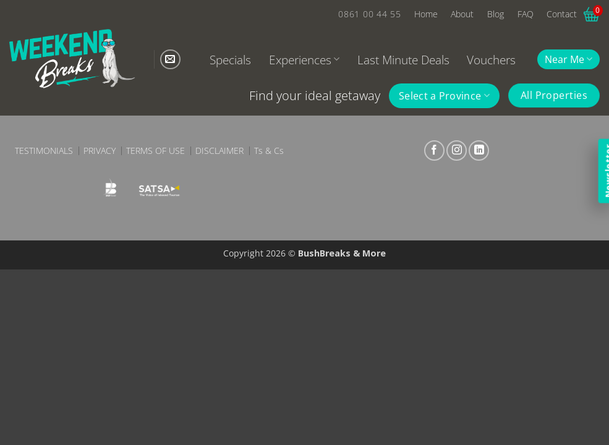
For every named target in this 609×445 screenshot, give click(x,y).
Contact (562, 14)
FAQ (525, 14)
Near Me (568, 59)
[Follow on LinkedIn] (479, 150)
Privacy (99, 150)
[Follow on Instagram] (456, 150)
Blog (495, 14)
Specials (230, 59)
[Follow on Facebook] (434, 150)
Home (426, 14)
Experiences (304, 59)
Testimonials (44, 150)
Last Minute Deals (403, 59)
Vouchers (491, 59)
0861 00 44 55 (369, 14)
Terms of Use (155, 150)
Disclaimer (219, 150)
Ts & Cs (269, 150)
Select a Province (444, 96)
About (462, 14)
